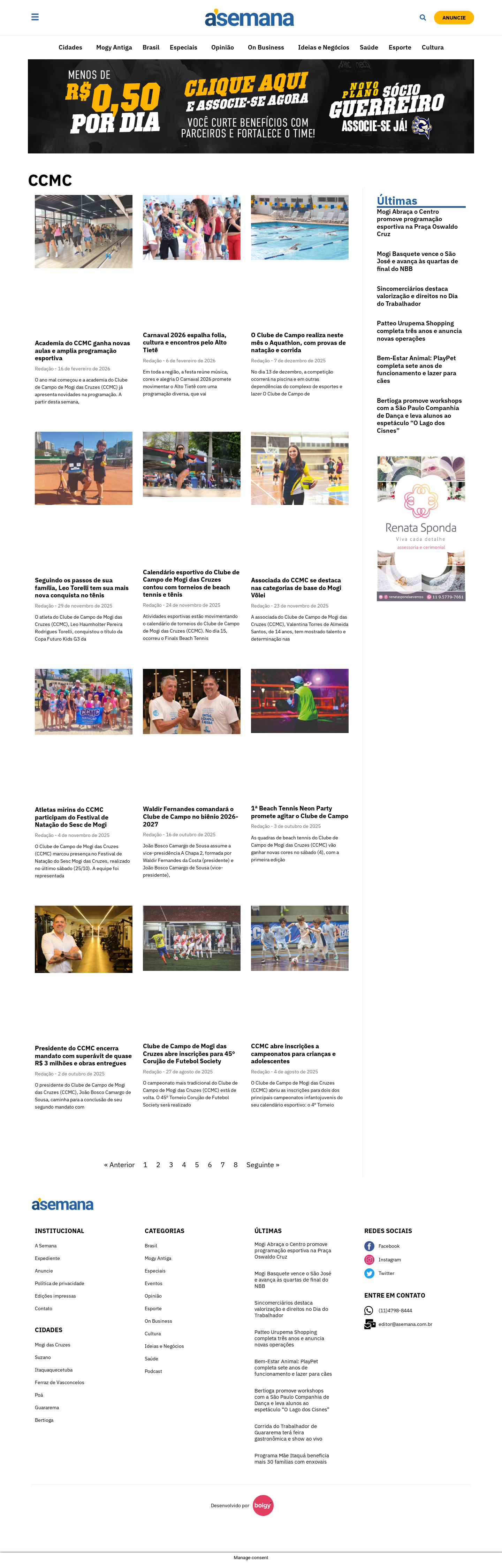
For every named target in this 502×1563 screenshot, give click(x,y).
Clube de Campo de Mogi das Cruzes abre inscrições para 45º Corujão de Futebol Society (189, 1053)
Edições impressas (55, 1296)
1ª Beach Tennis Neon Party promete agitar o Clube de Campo (299, 812)
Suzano (43, 1357)
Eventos (153, 1283)
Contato (43, 1308)
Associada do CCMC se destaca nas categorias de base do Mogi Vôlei (296, 587)
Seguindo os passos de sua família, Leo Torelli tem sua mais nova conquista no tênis (82, 587)
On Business (266, 47)
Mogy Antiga (114, 47)
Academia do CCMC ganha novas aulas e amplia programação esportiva (82, 350)
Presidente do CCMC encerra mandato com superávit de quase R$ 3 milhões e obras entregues (83, 1055)
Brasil (151, 47)
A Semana (45, 1246)
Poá (39, 1395)
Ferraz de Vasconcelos (59, 1382)
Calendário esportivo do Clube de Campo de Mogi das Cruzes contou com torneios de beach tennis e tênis (191, 583)
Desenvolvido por (230, 1505)
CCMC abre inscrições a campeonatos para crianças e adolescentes (293, 1053)
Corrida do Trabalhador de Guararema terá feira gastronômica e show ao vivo (288, 1432)
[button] (57, 17)
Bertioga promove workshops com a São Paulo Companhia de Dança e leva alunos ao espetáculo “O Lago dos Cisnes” (419, 416)
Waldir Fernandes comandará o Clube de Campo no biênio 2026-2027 (190, 816)
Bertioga (44, 1420)
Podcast (153, 1371)
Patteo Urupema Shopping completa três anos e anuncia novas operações (419, 330)
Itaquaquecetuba (54, 1370)
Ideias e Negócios (323, 47)
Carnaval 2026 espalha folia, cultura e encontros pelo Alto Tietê (185, 342)
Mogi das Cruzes (52, 1345)
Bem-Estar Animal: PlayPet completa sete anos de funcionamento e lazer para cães (416, 369)
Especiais (183, 47)
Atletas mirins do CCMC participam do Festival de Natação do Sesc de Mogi (71, 817)
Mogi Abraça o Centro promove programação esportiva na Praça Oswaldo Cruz (417, 222)
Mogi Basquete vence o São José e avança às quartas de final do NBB (417, 261)
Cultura (433, 47)
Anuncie (44, 1271)
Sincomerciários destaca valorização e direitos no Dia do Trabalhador (417, 296)
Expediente (47, 1258)
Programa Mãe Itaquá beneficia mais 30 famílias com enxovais (291, 1458)
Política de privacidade (59, 1283)
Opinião (222, 47)
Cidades (70, 47)
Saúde (369, 47)
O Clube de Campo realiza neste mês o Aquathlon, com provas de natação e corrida (298, 342)
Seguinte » (262, 1164)
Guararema (47, 1407)
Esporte (400, 47)
